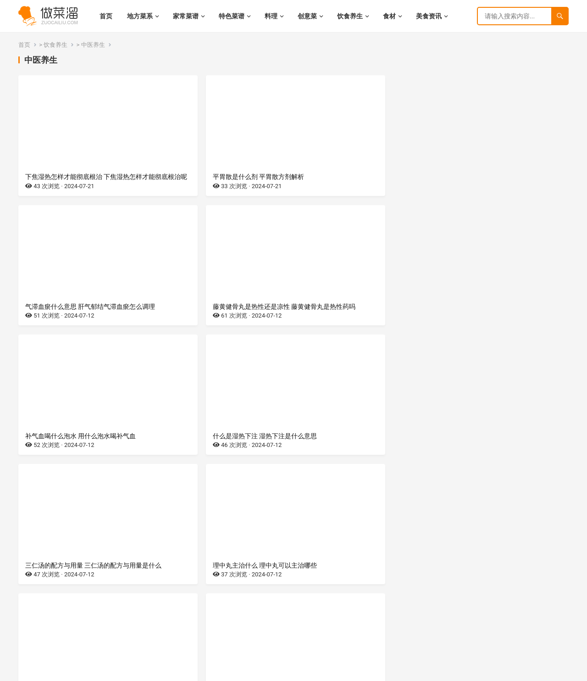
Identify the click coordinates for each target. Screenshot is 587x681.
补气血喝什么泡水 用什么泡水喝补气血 (80, 314)
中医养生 (93, 44)
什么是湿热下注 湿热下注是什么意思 (217, 314)
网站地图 (120, 672)
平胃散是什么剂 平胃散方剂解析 (210, 176)
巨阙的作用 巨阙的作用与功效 (347, 590)
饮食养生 (55, 44)
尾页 (340, 638)
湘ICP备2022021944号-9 (75, 672)
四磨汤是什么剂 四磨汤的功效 (347, 452)
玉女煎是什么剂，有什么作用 (207, 452)
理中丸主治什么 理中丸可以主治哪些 (496, 314)
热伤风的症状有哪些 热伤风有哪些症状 (80, 452)
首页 (24, 44)
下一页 (321, 638)
